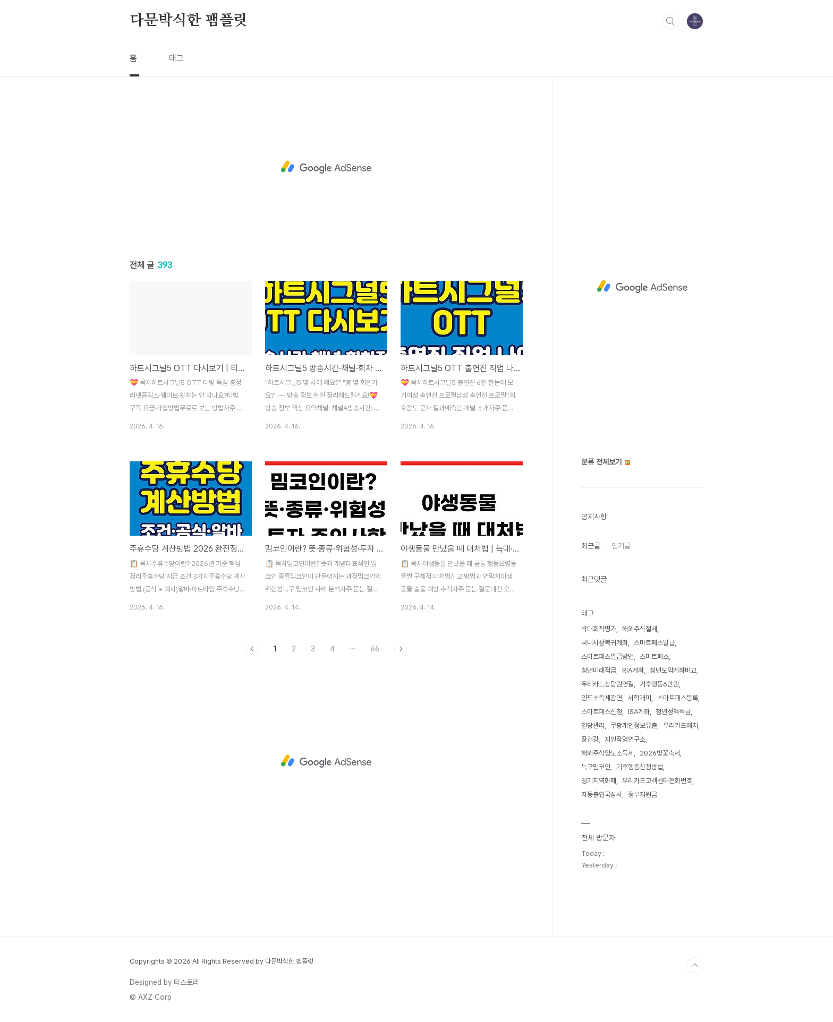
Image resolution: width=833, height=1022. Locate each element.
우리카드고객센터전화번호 (657, 781)
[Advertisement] (326, 167)
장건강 (590, 739)
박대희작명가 (598, 629)
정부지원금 (642, 794)
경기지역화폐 (598, 781)
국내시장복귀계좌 (604, 643)
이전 (252, 648)
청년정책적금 (673, 712)
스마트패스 (654, 656)
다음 (400, 648)
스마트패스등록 (677, 698)
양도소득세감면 (601, 698)
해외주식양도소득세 (607, 753)
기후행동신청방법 (639, 767)
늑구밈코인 (595, 767)
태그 (176, 58)
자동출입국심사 (601, 794)
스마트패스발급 (654, 643)
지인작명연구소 (625, 739)
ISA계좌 (639, 712)
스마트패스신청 (601, 712)
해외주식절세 (639, 629)
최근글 (590, 546)
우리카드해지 (680, 725)
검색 (670, 21)
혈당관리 (593, 725)
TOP (694, 965)
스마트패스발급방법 (607, 656)
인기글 (621, 546)
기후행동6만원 (659, 684)
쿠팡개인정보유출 (633, 725)
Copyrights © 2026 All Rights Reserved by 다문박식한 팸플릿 (221, 961)
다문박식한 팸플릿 (189, 20)
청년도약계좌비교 (673, 670)
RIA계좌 (633, 670)
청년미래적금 (598, 670)
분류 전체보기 (605, 462)
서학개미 (639, 698)
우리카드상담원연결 (607, 684)
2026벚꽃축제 (660, 753)
